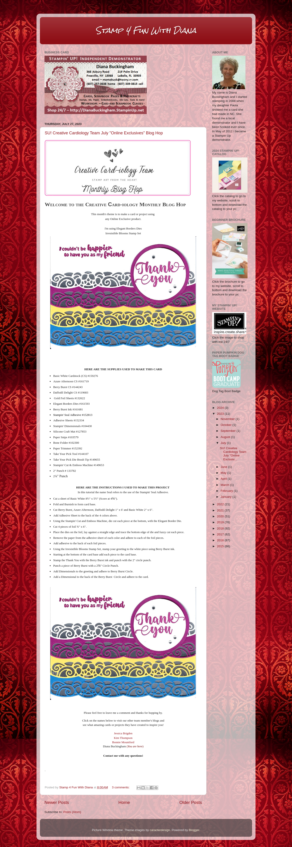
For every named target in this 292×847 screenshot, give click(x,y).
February (227, 491)
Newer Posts (56, 802)
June (224, 467)
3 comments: (121, 787)
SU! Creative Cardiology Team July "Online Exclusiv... (233, 453)
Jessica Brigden (123, 733)
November (228, 419)
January (226, 496)
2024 (221, 407)
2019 (221, 522)
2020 (221, 516)
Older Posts (190, 802)
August (226, 437)
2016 (221, 540)
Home (124, 802)
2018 (221, 528)
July (224, 443)
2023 (221, 413)
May (224, 472)
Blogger (194, 830)
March (225, 485)
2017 (221, 534)
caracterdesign (160, 830)
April (224, 478)
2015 (221, 546)
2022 (221, 504)
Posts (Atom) (72, 812)
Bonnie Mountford (123, 742)
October (226, 425)
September (229, 431)
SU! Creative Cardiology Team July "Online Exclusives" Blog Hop (104, 133)
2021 (221, 510)
